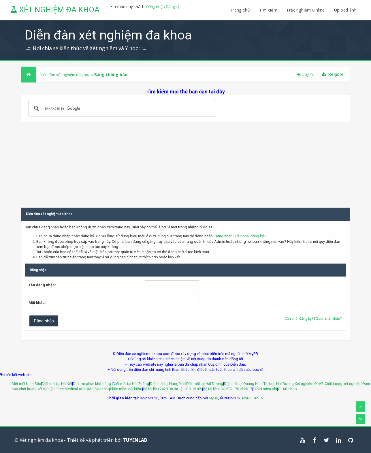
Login (305, 74)
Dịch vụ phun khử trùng (92, 383)
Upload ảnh (345, 10)
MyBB (213, 398)
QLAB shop (287, 389)
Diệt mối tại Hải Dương (204, 383)
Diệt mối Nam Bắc (26, 383)
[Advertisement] (185, 162)
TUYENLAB (135, 440)
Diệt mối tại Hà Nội (57, 383)
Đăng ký (173, 6)
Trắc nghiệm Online (306, 10)
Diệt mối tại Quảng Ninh (243, 383)
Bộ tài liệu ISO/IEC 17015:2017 (227, 389)
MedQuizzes (98, 389)
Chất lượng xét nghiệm (343, 383)
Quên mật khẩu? (329, 319)
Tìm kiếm (268, 10)
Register (333, 74)
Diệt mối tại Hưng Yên (167, 383)
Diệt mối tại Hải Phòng (131, 383)
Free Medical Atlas (72, 389)
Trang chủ (240, 10)
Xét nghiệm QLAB (309, 383)
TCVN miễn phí (265, 389)
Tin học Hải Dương (278, 383)
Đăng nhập (155, 6)
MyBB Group (252, 398)
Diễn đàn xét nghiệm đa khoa (65, 74)
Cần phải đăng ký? (250, 236)
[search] (121, 108)
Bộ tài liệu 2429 (155, 389)
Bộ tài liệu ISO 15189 (185, 389)
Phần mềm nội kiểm (126, 389)
